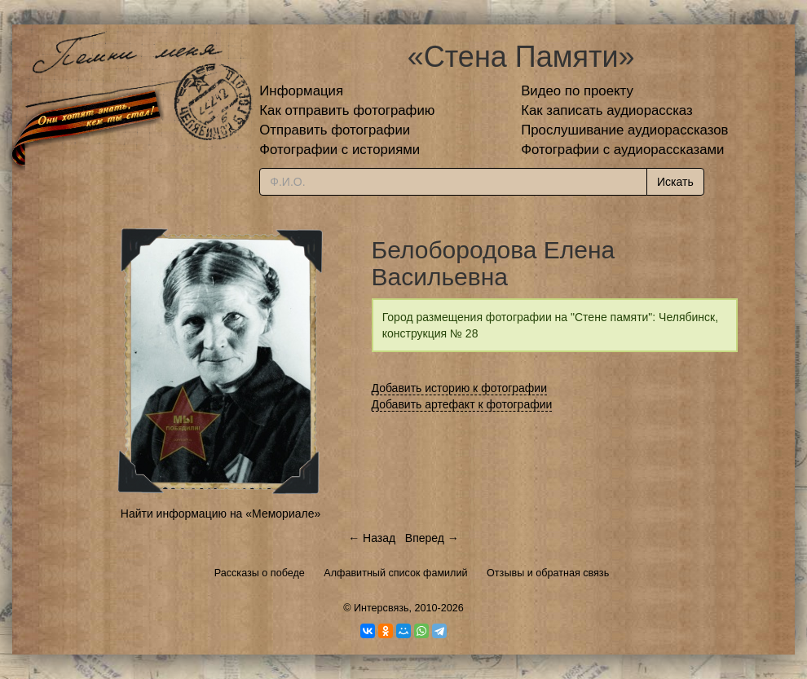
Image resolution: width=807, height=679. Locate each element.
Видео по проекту (577, 91)
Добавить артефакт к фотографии (462, 404)
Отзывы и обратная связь (548, 573)
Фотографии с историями (339, 149)
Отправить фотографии (334, 130)
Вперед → (432, 538)
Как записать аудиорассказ (607, 110)
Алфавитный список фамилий (395, 573)
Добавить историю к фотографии (460, 388)
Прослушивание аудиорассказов (624, 130)
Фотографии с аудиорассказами (622, 149)
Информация (301, 91)
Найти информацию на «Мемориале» (220, 513)
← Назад (371, 538)
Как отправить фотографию (346, 110)
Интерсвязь (381, 608)
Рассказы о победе (259, 573)
